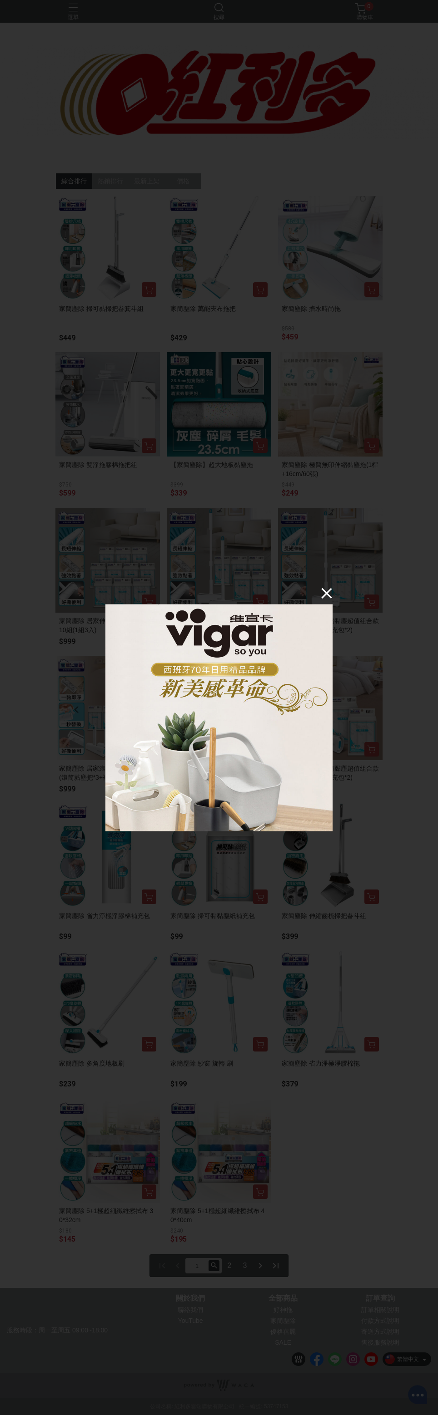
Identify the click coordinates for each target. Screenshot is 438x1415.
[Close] (327, 593)
